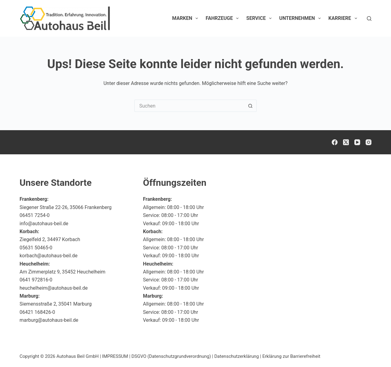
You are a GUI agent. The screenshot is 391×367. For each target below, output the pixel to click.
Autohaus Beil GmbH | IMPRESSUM (92, 356)
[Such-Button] (250, 106)
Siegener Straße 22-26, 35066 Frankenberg (65, 207)
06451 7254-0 (34, 215)
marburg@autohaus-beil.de (49, 320)
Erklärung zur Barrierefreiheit (291, 356)
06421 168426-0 (37, 312)
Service (260, 18)
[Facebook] (335, 142)
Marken (186, 18)
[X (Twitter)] (346, 142)
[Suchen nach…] (189, 106)
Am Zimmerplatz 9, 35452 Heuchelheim (62, 272)
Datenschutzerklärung (236, 356)
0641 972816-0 (36, 280)
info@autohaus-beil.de (44, 223)
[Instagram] (368, 142)
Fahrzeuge (223, 18)
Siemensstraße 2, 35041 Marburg (56, 304)
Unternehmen (301, 18)
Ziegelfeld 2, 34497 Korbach (50, 239)
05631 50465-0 (36, 248)
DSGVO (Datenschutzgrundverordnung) (171, 356)
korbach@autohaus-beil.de (49, 256)
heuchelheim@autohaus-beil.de (54, 288)
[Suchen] (369, 18)
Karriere (344, 18)
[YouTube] (357, 142)
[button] (371, 350)
